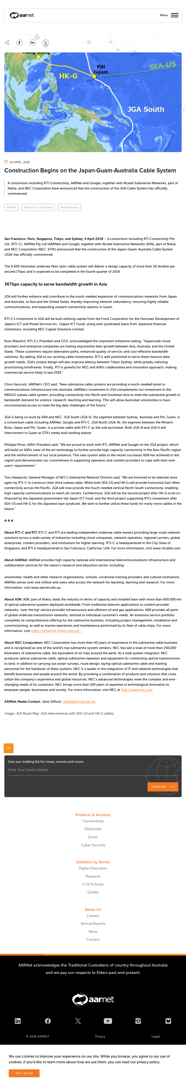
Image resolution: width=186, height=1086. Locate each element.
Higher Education (93, 868)
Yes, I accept (24, 1073)
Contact (93, 939)
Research (93, 876)
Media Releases (69, 207)
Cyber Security (93, 845)
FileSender (93, 829)
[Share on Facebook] (19, 42)
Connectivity (93, 821)
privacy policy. (148, 1062)
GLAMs (93, 892)
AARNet (11, 207)
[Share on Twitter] (45, 42)
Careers (93, 916)
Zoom (93, 837)
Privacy (100, 1036)
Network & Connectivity (38, 207)
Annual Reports (93, 923)
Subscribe (159, 787)
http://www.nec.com (137, 690)
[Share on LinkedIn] (32, 42)
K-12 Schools (93, 884)
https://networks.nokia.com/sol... (56, 631)
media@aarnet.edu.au (79, 702)
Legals (155, 1036)
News (93, 932)
